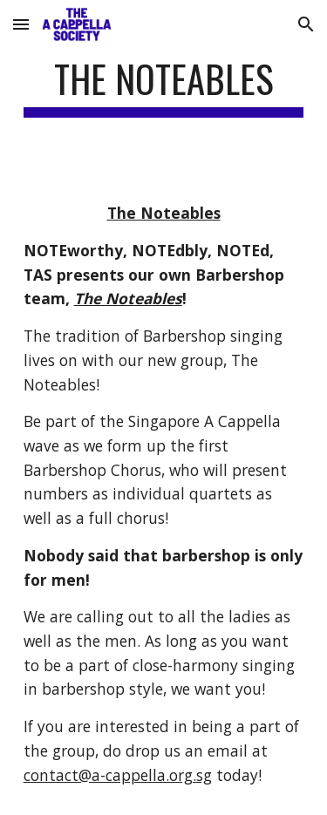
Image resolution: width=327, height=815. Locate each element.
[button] (21, 24)
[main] (164, 87)
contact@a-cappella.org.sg (118, 774)
